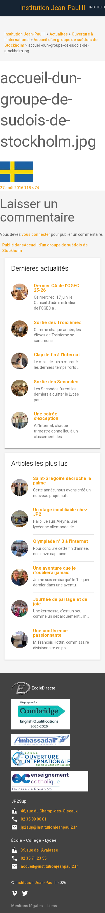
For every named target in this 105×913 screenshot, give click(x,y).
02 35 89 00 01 (33, 819)
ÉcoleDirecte (33, 688)
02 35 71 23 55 (33, 858)
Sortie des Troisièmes (57, 322)
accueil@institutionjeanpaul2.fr (49, 866)
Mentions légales (27, 906)
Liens (52, 906)
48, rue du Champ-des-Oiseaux (49, 811)
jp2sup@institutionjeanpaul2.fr (49, 827)
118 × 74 (31, 188)
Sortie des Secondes (56, 381)
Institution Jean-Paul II (36, 882)
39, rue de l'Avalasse (39, 850)
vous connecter (36, 234)
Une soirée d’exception (46, 416)
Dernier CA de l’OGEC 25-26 (56, 288)
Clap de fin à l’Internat (57, 354)
